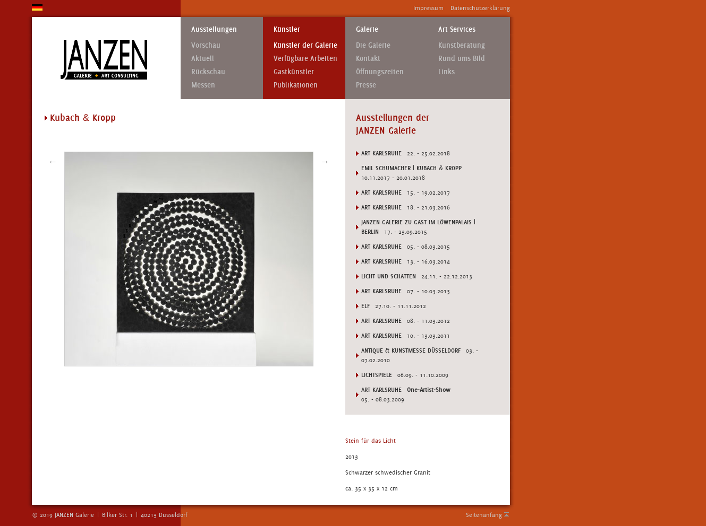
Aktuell (202, 58)
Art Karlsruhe (381, 153)
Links (446, 71)
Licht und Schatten (388, 276)
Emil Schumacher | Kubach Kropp (411, 168)
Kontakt (368, 58)
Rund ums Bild (461, 58)
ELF (365, 306)
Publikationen (296, 85)
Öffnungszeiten (380, 71)
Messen (203, 85)
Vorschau (205, 45)
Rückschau (208, 71)
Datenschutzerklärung (480, 8)
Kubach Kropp (83, 118)
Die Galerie (373, 45)
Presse (366, 85)
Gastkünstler (294, 71)
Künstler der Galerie (305, 45)
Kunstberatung (461, 45)
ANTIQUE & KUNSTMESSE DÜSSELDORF (411, 350)
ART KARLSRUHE (381, 389)
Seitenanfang (484, 515)
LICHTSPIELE (376, 375)
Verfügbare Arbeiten (305, 58)
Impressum (428, 8)
